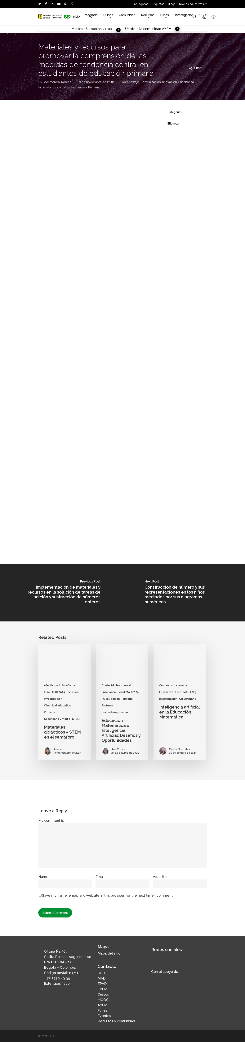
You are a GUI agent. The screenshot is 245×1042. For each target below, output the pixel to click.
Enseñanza (186, 82)
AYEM (102, 1005)
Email (101, 877)
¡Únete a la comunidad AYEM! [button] (152, 28)
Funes (102, 1010)
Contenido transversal (116, 685)
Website (160, 877)
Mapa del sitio (109, 953)
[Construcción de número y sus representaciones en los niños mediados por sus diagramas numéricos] (183, 592)
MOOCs (104, 1000)
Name (44, 877)
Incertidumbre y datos (54, 87)
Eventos (104, 1016)
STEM (76, 718)
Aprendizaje (130, 82)
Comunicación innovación (158, 82)
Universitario (187, 698)
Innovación (79, 87)
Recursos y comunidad (116, 1021)
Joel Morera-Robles (57, 82)
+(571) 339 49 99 (57, 978)
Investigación (53, 698)
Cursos (103, 994)
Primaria (94, 87)
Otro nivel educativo (57, 705)
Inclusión (72, 692)
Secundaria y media (57, 718)
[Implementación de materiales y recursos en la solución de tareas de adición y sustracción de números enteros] (61, 592)
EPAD (102, 984)
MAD (101, 978)
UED (101, 973)
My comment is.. (51, 821)
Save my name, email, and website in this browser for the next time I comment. (107, 895)
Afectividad (52, 685)
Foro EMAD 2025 (54, 692)
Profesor (107, 705)
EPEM (102, 989)
